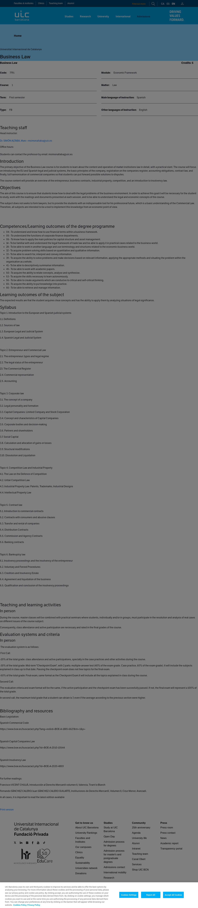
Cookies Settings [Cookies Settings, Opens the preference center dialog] (129, 901)
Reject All (150, 901)
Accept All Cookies (173, 901)
